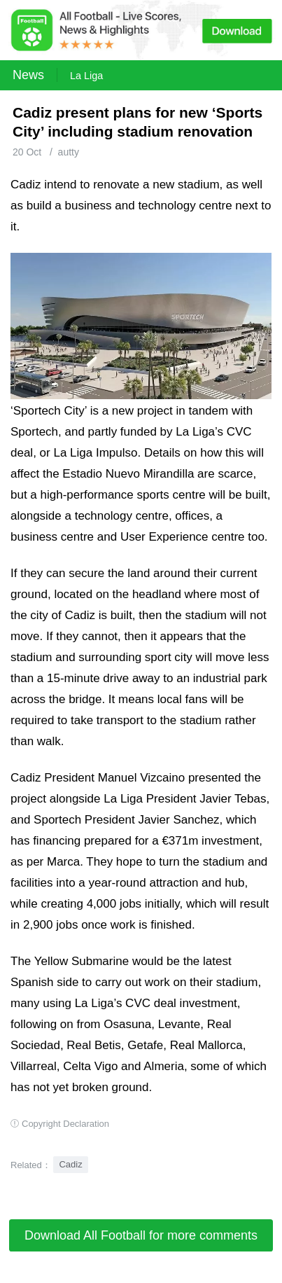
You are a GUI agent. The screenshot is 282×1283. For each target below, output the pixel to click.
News (28, 75)
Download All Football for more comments (141, 1235)
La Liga (86, 75)
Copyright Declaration (65, 1123)
